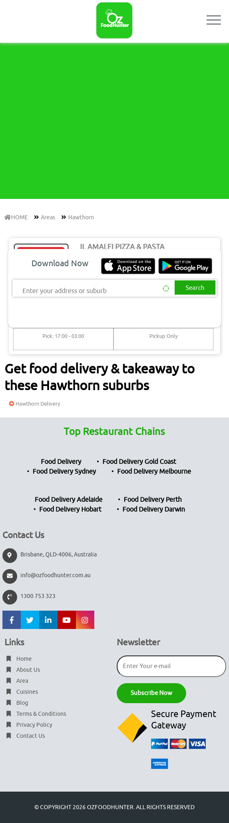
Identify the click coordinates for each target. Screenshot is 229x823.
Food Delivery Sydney (64, 472)
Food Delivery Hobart (70, 509)
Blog (16, 702)
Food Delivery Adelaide (68, 500)
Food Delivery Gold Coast (139, 462)
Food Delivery (61, 462)
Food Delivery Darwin (153, 509)
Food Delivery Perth (153, 500)
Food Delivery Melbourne (154, 472)
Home (18, 658)
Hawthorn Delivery (33, 403)
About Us (22, 669)
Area (16, 680)
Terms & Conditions (35, 713)
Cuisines (21, 691)
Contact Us (24, 736)
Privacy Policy (28, 725)
